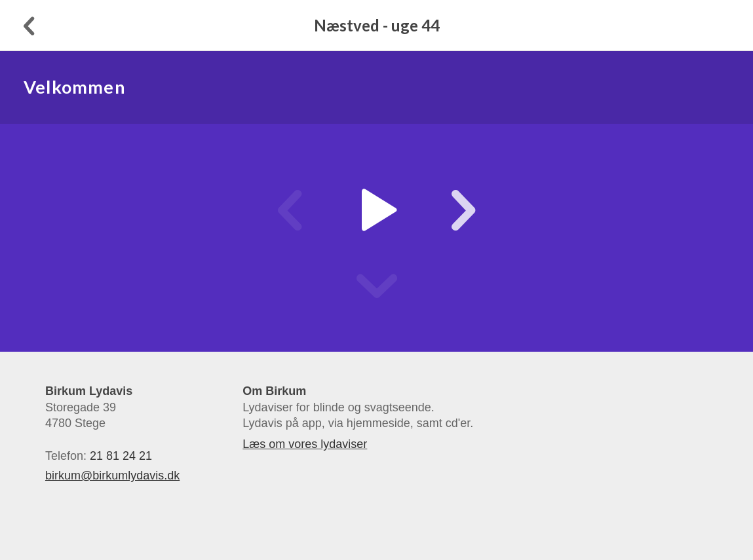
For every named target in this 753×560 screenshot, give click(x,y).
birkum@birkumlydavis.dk (112, 475)
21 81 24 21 (121, 455)
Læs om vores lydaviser (304, 444)
